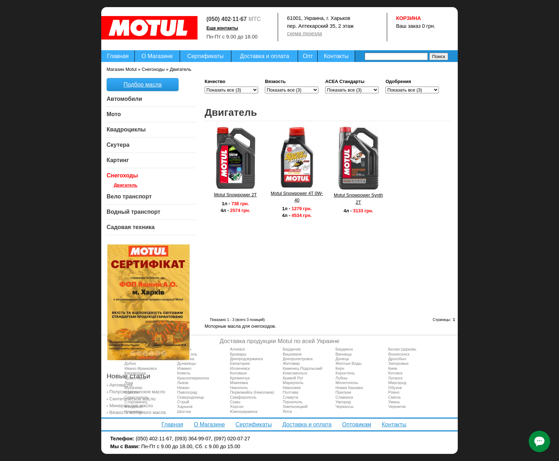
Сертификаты (205, 56)
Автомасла (121, 385)
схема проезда (304, 33)
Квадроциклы (126, 129)
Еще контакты (222, 28)
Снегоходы (122, 175)
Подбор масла (143, 85)
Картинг (118, 160)
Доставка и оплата (264, 56)
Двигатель (126, 185)
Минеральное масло (131, 405)
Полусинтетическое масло (137, 391)
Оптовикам (356, 424)
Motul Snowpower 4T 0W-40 (297, 197)
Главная (118, 56)
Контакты (336, 56)
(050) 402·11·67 (226, 19)
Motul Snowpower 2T (235, 194)
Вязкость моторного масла (137, 412)
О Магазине (157, 56)
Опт (308, 56)
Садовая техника (131, 227)
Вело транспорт (129, 196)
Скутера (118, 145)
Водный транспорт (133, 212)
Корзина (408, 18)
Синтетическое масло (132, 399)
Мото (114, 114)
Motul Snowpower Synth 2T (358, 198)
